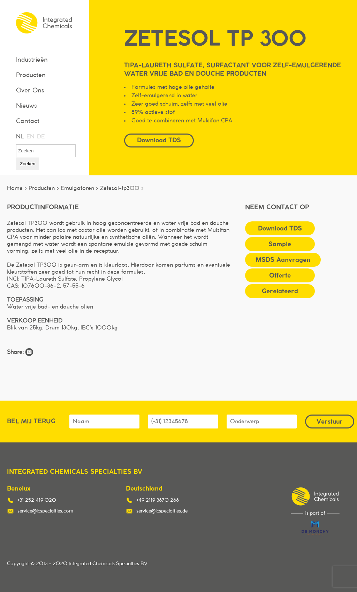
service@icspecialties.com (45, 511)
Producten (31, 75)
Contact (27, 121)
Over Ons (30, 91)
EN (29, 136)
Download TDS (159, 140)
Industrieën (32, 60)
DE (40, 136)
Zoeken (27, 163)
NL (19, 136)
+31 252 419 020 (36, 500)
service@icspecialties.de (162, 511)
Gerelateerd (280, 291)
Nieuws (26, 106)
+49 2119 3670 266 (157, 500)
